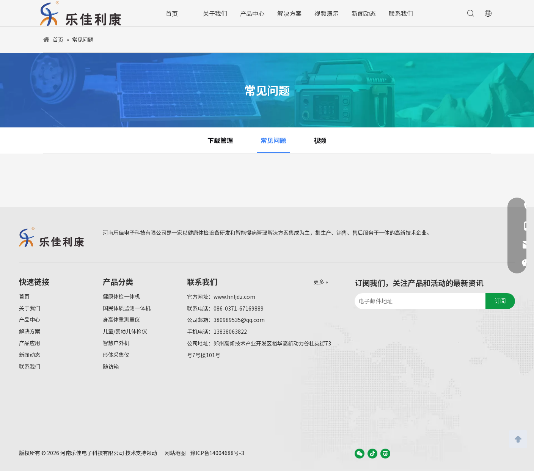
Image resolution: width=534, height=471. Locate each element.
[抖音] (372, 453)
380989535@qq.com (239, 319)
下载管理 (220, 140)
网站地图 (175, 453)
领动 (151, 453)
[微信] (359, 453)
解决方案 (289, 13)
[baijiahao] (385, 453)
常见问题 (273, 140)
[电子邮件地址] (418, 301)
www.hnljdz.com (234, 296)
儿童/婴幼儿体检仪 (125, 331)
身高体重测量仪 (121, 319)
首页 (172, 13)
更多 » (321, 281)
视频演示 (326, 13)
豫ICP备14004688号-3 (217, 453)
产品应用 (29, 343)
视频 (320, 140)
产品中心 (252, 13)
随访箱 (111, 366)
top (518, 438)
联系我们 (401, 13)
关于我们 (215, 13)
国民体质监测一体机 (127, 308)
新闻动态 (364, 13)
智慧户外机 (116, 343)
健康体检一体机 (121, 296)
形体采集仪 (116, 354)
